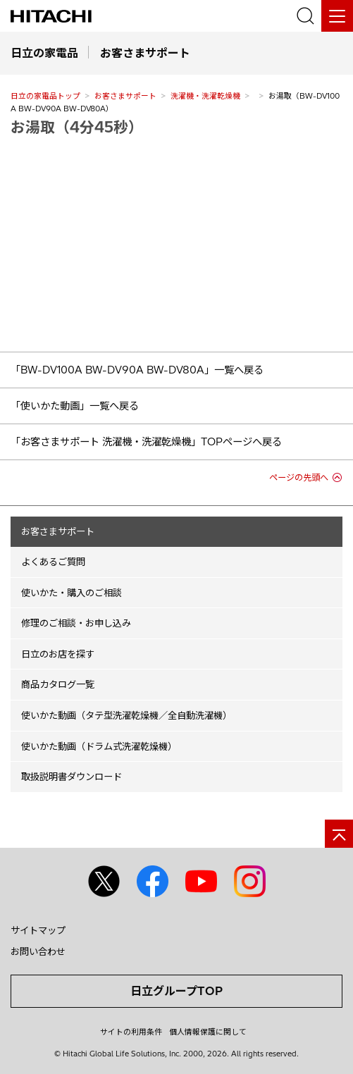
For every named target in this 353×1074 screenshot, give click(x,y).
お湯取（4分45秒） (77, 127)
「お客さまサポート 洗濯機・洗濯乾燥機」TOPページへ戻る (146, 442)
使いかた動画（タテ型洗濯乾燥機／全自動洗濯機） (126, 715)
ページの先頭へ (298, 477)
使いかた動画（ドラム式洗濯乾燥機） (99, 746)
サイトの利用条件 (131, 1032)
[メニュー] (337, 16)
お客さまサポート (125, 96)
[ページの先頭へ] (339, 834)
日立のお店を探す (57, 654)
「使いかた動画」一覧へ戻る (75, 406)
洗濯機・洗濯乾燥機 (205, 96)
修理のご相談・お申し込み (76, 623)
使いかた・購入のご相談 (71, 592)
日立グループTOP (176, 991)
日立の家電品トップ (45, 96)
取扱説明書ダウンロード (71, 776)
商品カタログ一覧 (57, 684)
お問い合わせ (38, 951)
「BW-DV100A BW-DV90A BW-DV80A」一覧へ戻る (137, 370)
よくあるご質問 (53, 561)
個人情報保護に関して (208, 1032)
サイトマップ (38, 930)
